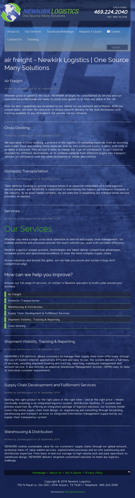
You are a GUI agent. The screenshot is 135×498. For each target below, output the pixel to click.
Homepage (39, 472)
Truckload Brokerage (60, 31)
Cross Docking (17, 127)
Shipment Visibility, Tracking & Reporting (39, 341)
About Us (13, 31)
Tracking (32, 39)
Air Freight (13, 81)
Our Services (33, 31)
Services (12, 211)
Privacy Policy (94, 472)
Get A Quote (73, 472)
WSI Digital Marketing (74, 492)
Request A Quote (90, 31)
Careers (113, 31)
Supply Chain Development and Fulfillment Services (50, 385)
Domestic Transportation (26, 171)
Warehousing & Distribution (28, 431)
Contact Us (14, 39)
